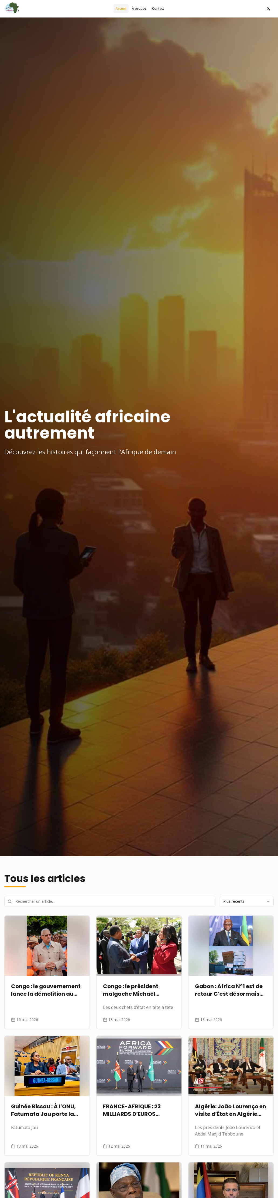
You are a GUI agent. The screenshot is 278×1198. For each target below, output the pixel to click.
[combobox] (247, 901)
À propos (139, 8)
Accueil (121, 8)
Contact (158, 8)
